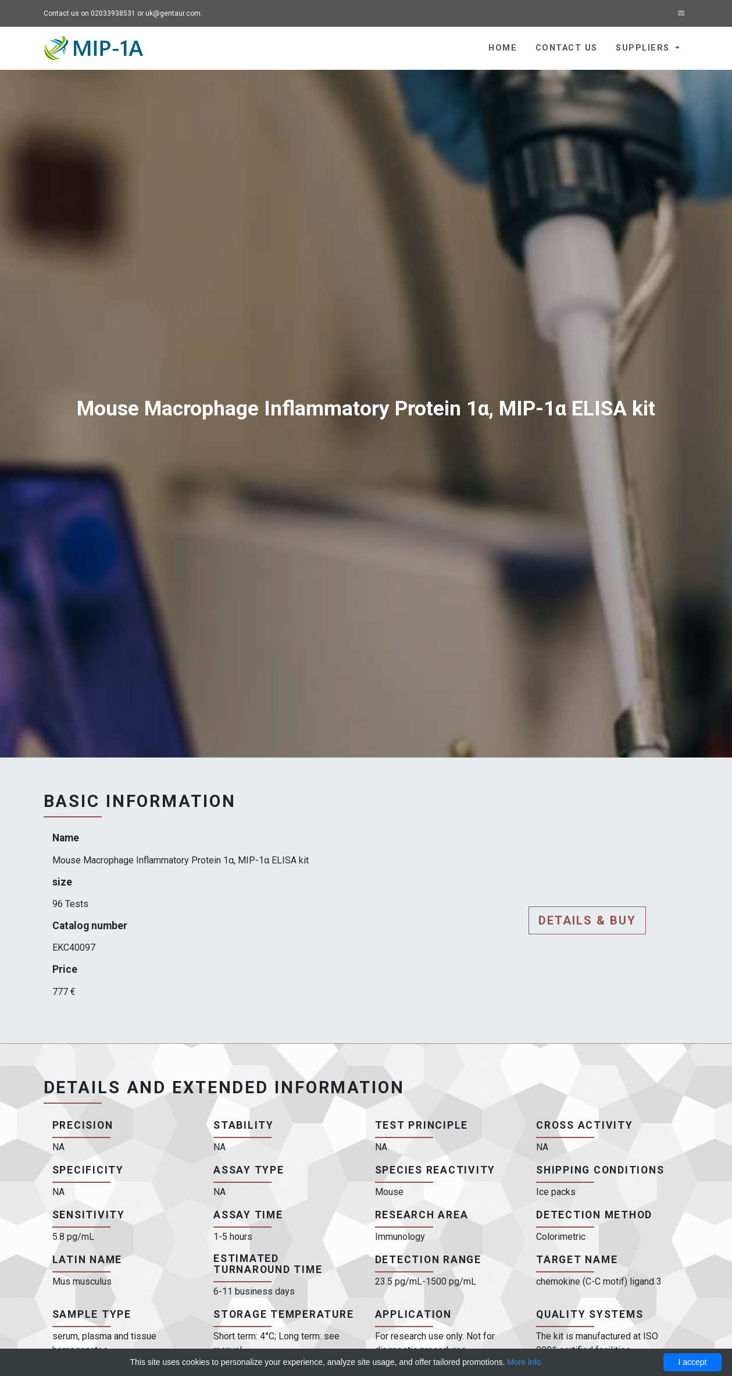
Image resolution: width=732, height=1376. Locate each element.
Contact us (566, 48)
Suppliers (644, 48)
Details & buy (587, 920)
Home (502, 48)
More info (524, 1362)
